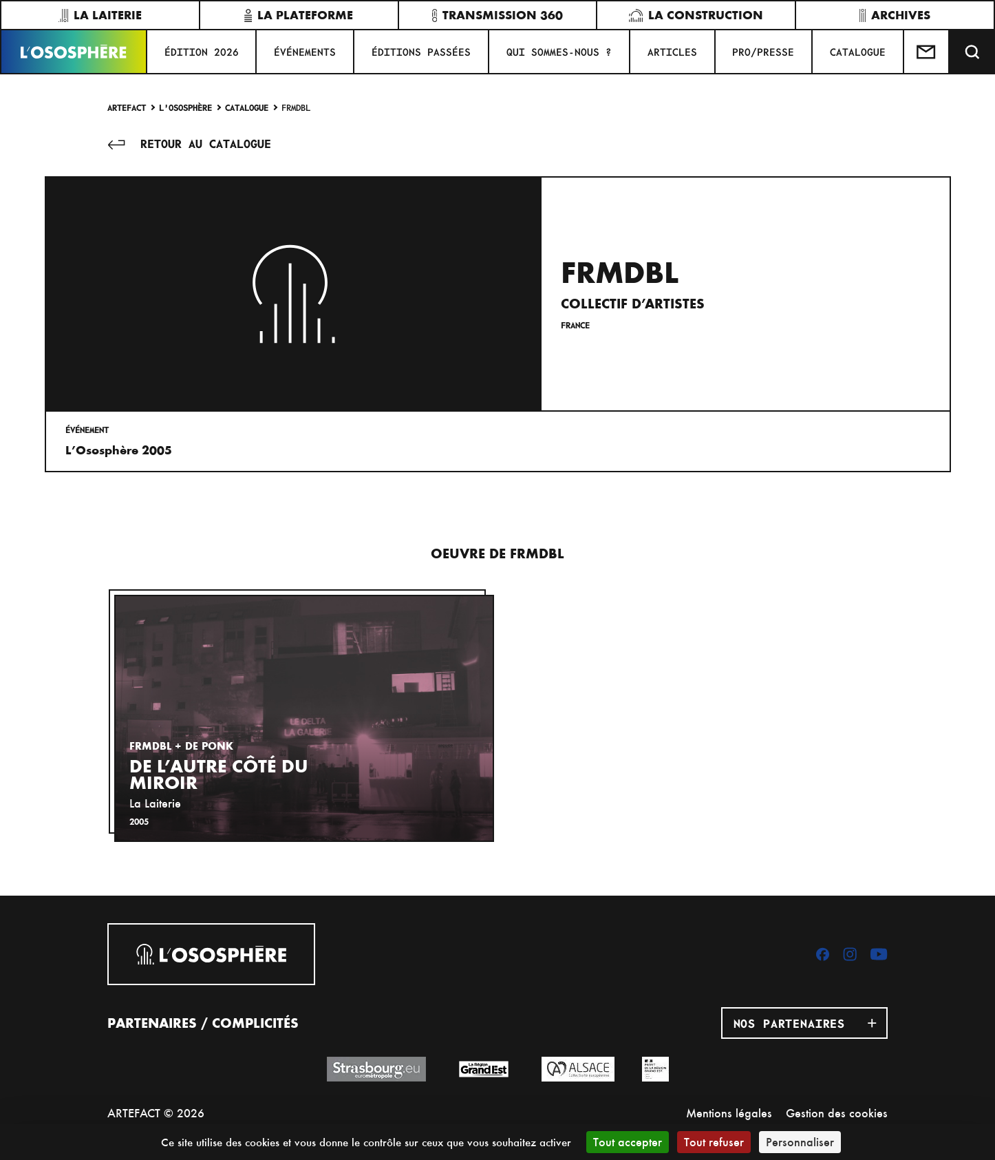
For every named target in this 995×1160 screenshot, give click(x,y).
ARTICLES (672, 52)
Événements (305, 52)
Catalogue (246, 107)
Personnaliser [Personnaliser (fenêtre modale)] (800, 1142)
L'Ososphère (185, 107)
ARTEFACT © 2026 (155, 1113)
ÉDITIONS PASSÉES (421, 52)
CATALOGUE (858, 52)
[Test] (927, 51)
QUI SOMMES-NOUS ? (559, 52)
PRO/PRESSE (763, 52)
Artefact (126, 107)
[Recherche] (972, 51)
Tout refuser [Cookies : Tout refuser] (714, 1142)
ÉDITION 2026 (201, 52)
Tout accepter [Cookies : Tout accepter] (627, 1142)
